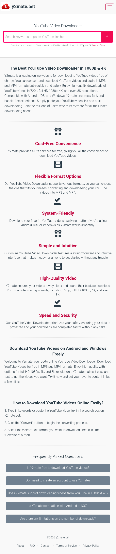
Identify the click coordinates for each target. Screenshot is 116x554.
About (21, 545)
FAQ (32, 545)
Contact (46, 545)
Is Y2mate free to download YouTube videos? (58, 468)
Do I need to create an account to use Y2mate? (58, 480)
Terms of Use (98, 45)
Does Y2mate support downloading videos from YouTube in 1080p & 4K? (58, 493)
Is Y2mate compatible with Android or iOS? (57, 506)
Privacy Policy (91, 545)
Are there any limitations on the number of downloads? (58, 518)
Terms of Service (66, 545)
